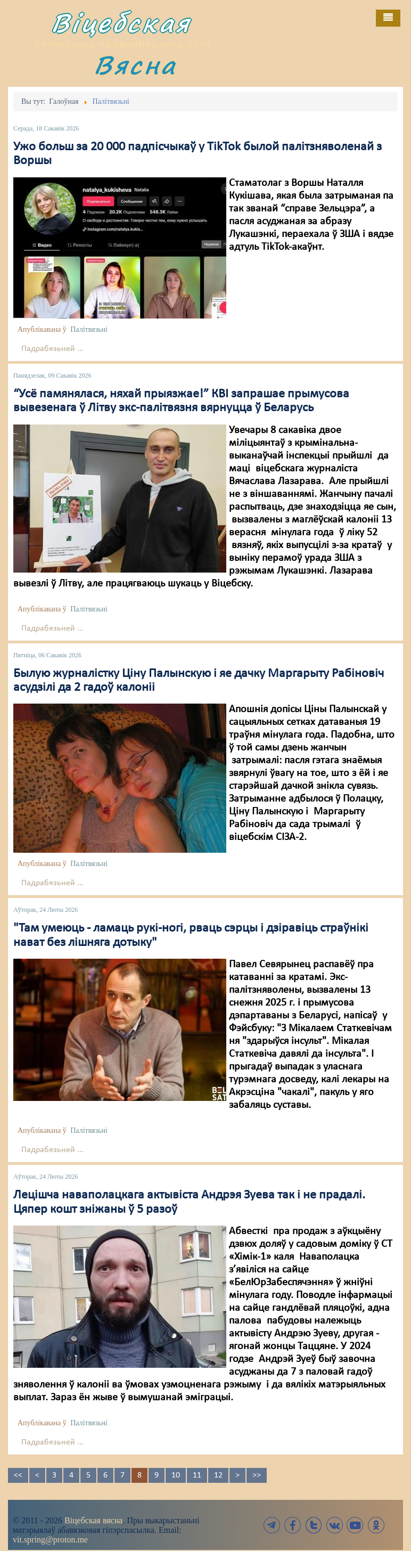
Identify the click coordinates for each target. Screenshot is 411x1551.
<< (18, 1475)
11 (197, 1475)
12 (218, 1475)
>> (256, 1475)
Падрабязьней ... (52, 349)
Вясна (135, 65)
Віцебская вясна (93, 1520)
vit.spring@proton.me (50, 1539)
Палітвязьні (89, 329)
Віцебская (121, 23)
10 (175, 1475)
